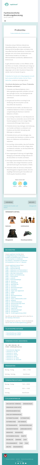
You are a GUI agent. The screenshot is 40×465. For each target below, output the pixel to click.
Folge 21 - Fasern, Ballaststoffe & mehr (16, 298)
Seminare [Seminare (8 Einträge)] (18, 439)
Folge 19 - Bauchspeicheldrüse (13, 295)
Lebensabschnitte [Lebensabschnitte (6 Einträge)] (25, 429)
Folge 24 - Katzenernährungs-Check (15, 303)
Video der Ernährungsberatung (18, 322)
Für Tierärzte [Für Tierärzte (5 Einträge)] (22, 421)
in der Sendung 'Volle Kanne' (19, 317)
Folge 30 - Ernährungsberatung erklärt (15, 313)
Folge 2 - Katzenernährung (12, 268)
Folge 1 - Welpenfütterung (12, 267)
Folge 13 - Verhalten (10, 286)
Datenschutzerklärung (27, 459)
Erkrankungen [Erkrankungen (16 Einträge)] (27, 404)
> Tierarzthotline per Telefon (13, 333)
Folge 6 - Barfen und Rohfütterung (14, 275)
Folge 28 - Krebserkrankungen (13, 310)
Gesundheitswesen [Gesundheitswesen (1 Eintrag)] (12, 429)
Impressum (20, 461)
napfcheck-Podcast (15, 265)
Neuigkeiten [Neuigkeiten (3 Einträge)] (18, 432)
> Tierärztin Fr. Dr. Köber (12, 358)
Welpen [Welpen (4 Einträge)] (8, 447)
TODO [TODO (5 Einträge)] (26, 443)
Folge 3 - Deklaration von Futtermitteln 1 (16, 270)
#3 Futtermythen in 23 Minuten (14, 259)
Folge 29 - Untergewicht (11, 311)
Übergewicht (9, 240)
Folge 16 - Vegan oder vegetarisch (14, 291)
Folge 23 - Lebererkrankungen (13, 302)
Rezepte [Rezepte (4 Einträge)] (23, 436)
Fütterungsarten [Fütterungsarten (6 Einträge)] (11, 425)
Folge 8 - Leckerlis (10, 278)
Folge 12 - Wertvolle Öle (11, 284)
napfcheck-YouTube (15, 254)
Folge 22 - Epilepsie (10, 300)
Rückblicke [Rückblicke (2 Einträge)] (9, 439)
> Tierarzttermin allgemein (12, 350)
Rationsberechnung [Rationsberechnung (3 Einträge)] (12, 436)
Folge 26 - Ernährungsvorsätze (13, 306)
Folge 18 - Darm (9, 294)
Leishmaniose (25, 226)
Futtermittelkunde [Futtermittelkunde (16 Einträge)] (12, 418)
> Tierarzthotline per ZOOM (13, 334)
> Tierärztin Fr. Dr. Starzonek (13, 359)
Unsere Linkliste (10, 459)
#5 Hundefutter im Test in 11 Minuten (15, 262)
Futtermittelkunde (16, 33)
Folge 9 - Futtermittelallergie (13, 279)
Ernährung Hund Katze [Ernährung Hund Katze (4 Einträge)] (13, 407)
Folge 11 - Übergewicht (11, 283)
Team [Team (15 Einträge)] (20, 443)
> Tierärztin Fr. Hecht (11, 353)
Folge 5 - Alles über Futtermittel (14, 273)
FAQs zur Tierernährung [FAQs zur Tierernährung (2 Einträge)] (13, 414)
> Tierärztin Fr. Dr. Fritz (11, 351)
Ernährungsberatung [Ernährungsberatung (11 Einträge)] (13, 411)
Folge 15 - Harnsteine (11, 289)
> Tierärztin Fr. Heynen (11, 355)
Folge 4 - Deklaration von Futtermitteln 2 (16, 271)
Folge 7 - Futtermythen (11, 276)
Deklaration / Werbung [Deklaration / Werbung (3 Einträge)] (13, 404)
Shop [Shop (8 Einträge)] (25, 439)
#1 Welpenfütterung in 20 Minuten (15, 256)
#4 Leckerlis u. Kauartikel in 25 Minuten (16, 260)
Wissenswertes (25, 33)
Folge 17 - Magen (10, 292)
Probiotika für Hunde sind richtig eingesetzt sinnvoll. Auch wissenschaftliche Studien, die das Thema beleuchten (19, 78)
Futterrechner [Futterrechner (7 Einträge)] (11, 421)
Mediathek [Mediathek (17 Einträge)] (9, 432)
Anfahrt (18, 459)
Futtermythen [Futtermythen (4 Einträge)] (25, 418)
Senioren (8, 226)
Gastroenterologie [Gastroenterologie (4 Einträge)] (26, 425)
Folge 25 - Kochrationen (11, 305)
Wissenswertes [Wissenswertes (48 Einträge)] (17, 447)
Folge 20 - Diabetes (10, 297)
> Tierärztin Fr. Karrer (11, 356)
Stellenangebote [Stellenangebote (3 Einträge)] (11, 443)
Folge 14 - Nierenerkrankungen (13, 287)
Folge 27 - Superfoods (11, 308)
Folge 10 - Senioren (10, 281)
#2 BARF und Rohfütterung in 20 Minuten (16, 257)
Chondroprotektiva (26, 240)
